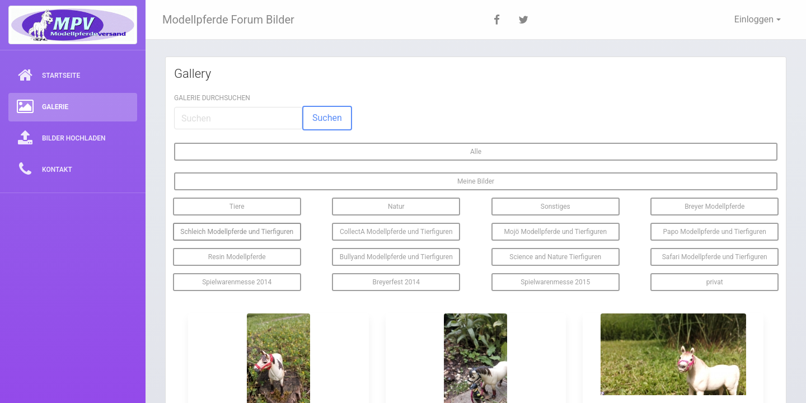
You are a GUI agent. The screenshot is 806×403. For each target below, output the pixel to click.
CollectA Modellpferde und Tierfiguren (396, 232)
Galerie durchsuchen (212, 98)
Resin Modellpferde (237, 257)
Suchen (327, 118)
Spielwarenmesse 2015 (555, 282)
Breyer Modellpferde (714, 206)
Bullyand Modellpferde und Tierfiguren (396, 257)
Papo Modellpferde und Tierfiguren (714, 232)
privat (714, 282)
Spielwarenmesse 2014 (236, 282)
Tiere (237, 206)
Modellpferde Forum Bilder (228, 19)
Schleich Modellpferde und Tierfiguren (236, 232)
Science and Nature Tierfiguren (555, 257)
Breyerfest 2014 (396, 282)
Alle (475, 152)
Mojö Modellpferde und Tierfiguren (555, 232)
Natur (396, 206)
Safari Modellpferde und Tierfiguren (714, 257)
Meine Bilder (475, 181)
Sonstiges (555, 206)
